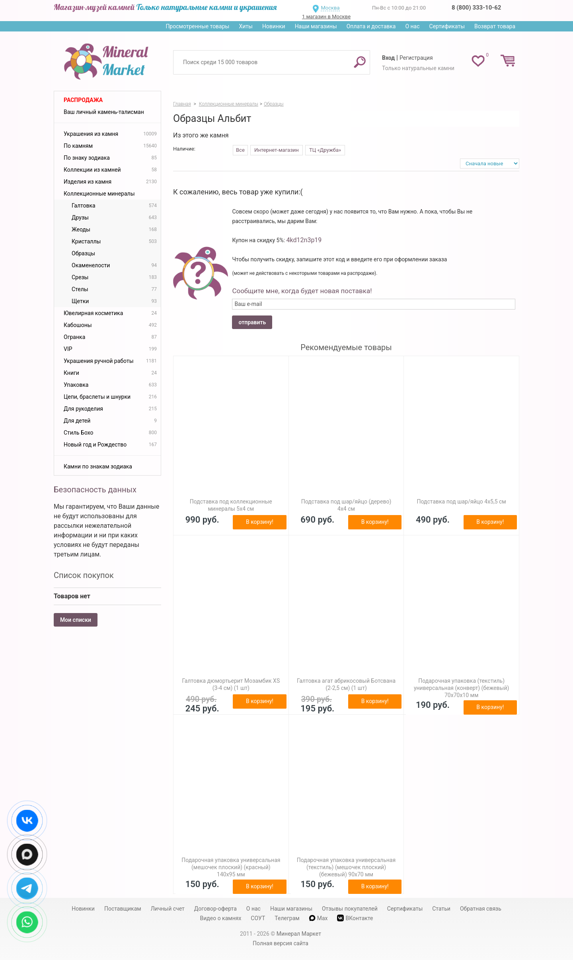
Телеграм (287, 918)
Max (318, 918)
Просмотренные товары (197, 26)
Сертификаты (447, 26)
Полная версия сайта (280, 943)
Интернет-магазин (276, 150)
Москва (330, 8)
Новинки (273, 26)
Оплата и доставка (371, 26)
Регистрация (416, 58)
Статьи (441, 908)
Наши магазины (316, 26)
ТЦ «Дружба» (325, 150)
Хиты (245, 26)
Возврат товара (494, 26)
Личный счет (168, 908)
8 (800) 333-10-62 (476, 7)
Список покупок (84, 575)
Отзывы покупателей (350, 908)
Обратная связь (480, 908)
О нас (412, 26)
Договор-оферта (215, 908)
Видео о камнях (221, 918)
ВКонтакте (355, 918)
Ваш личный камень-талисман (104, 112)
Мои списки (75, 620)
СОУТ (258, 918)
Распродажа (83, 100)
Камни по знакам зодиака (98, 466)
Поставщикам (122, 908)
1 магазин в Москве (326, 17)
